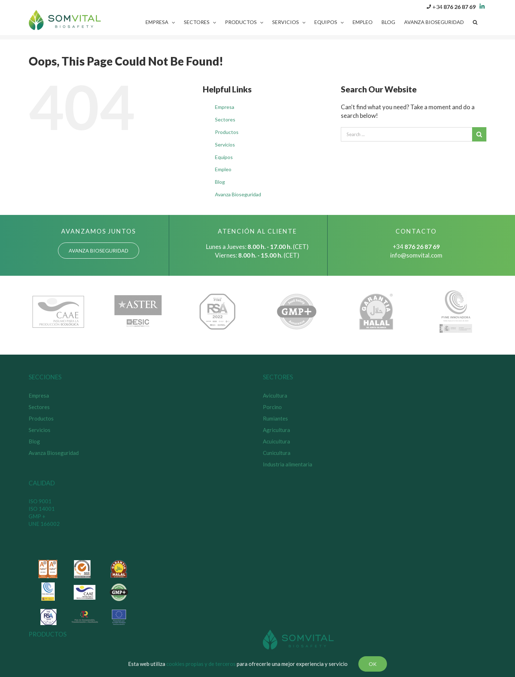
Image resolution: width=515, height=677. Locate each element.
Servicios (225, 144)
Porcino (272, 407)
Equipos (224, 157)
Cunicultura (276, 453)
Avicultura (275, 395)
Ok (373, 664)
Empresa (224, 107)
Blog (220, 182)
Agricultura (276, 430)
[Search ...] (406, 134)
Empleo (223, 169)
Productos (227, 132)
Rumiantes (275, 418)
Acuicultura (276, 441)
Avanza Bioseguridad (238, 194)
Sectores (225, 119)
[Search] (475, 22)
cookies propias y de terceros (201, 664)
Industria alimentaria (287, 464)
